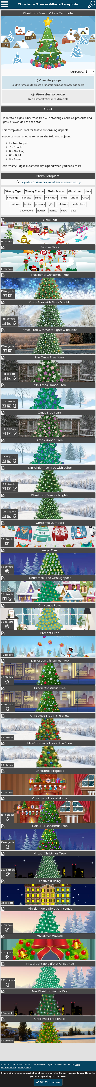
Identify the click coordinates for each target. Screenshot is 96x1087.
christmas (51, 197)
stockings (12, 197)
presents (40, 204)
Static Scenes (56, 191)
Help (77, 1064)
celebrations (79, 204)
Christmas (74, 191)
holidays (15, 204)
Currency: (77, 72)
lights (38, 197)
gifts (51, 204)
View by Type (13, 191)
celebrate (63, 204)
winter (85, 197)
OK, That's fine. (48, 1082)
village (74, 197)
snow (64, 210)
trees (73, 210)
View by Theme (34, 191)
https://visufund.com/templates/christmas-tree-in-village (51, 182)
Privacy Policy (24, 1067)
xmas (64, 197)
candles (26, 197)
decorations (26, 210)
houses (41, 210)
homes (53, 210)
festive (27, 204)
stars (88, 191)
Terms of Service (8, 1067)
